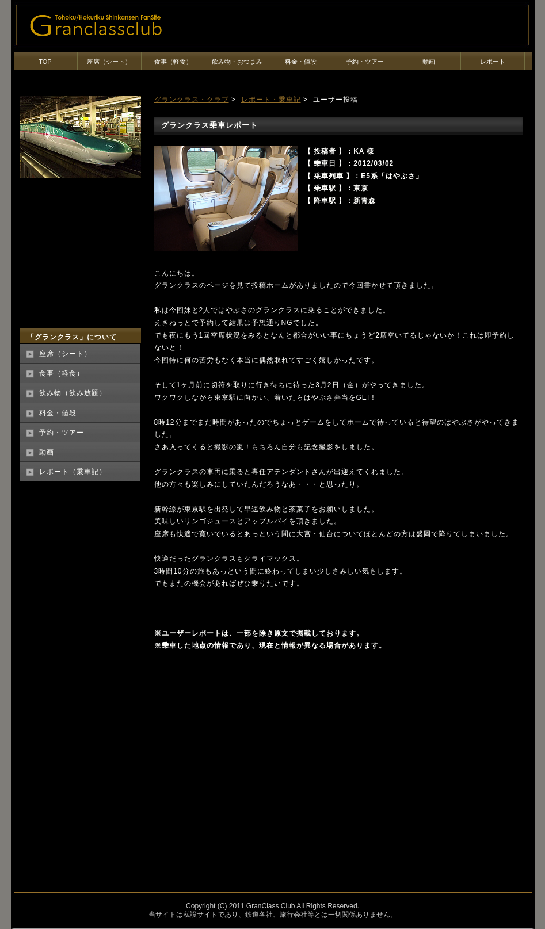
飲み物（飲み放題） (72, 393)
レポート (492, 61)
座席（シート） (109, 61)
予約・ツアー (365, 61)
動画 (428, 61)
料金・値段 (301, 61)
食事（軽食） (173, 61)
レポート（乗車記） (72, 472)
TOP (45, 61)
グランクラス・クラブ (191, 99)
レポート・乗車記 (271, 99)
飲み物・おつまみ (237, 61)
